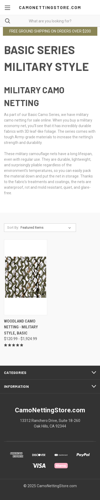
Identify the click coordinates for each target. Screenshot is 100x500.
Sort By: (13, 227)
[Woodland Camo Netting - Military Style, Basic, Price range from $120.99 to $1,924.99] (25, 277)
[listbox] (47, 228)
